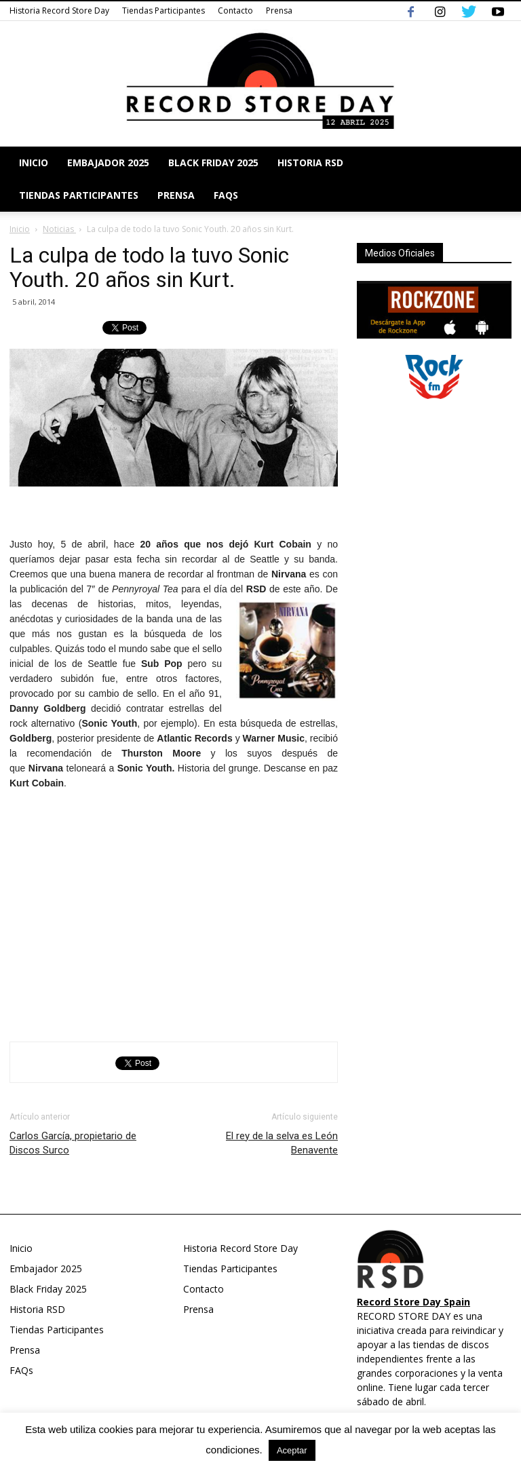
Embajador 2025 (108, 162)
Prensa (279, 10)
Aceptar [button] (292, 1450)
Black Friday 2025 (213, 162)
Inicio (33, 162)
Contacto (235, 10)
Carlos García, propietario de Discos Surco (72, 1143)
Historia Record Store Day (59, 10)
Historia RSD (310, 162)
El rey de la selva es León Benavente (282, 1143)
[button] (495, 179)
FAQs (226, 195)
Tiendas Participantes (163, 10)
